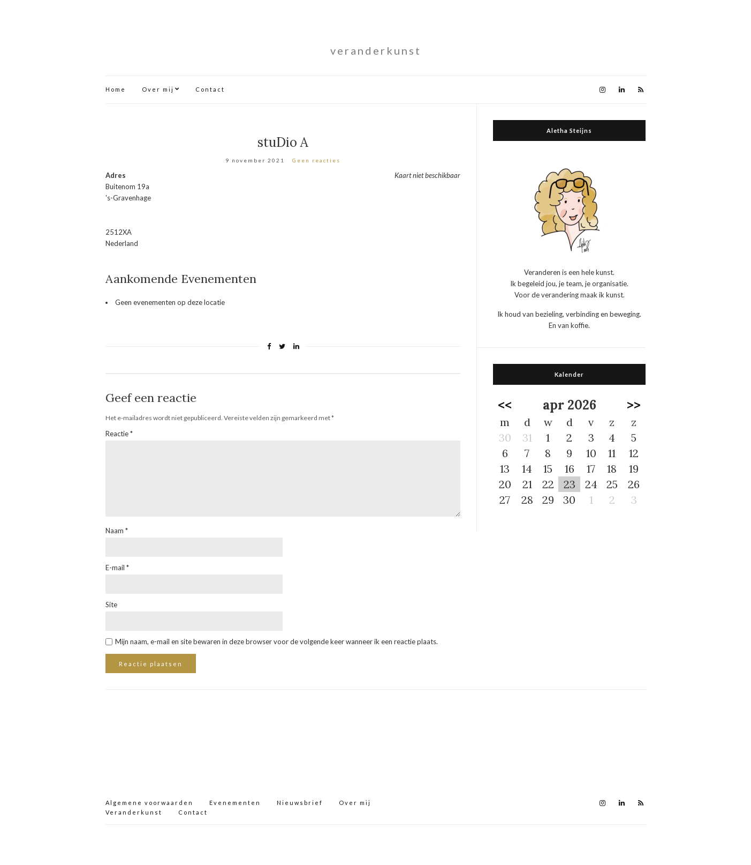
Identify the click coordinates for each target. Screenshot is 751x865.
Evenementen (235, 802)
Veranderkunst (133, 812)
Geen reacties (316, 160)
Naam (116, 530)
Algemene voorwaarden (149, 802)
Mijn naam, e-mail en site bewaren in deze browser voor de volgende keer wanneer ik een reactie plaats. (276, 641)
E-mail (117, 567)
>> (634, 405)
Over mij (158, 89)
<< (505, 405)
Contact (210, 89)
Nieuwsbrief (300, 802)
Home (115, 89)
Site (111, 604)
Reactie (119, 433)
